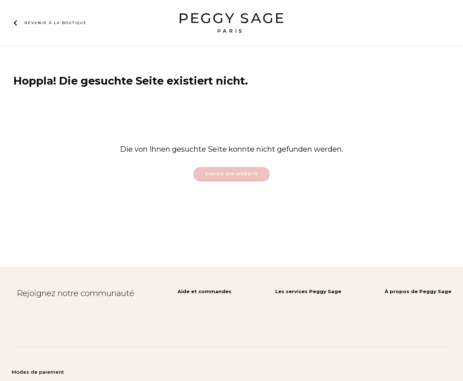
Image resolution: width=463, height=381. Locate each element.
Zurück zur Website (231, 173)
